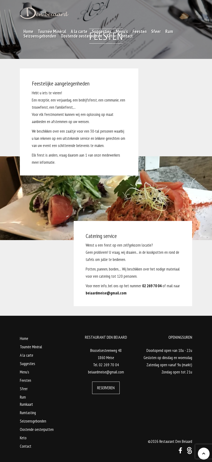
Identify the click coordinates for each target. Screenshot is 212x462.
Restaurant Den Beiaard (175, 441)
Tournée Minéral (31, 346)
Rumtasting (28, 412)
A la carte (26, 355)
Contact (25, 446)
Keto (23, 437)
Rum (23, 397)
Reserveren (106, 387)
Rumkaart (26, 404)
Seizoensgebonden (33, 421)
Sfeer (24, 388)
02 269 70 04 (152, 285)
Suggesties (27, 363)
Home (24, 338)
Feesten (25, 380)
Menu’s (24, 372)
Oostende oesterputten (37, 429)
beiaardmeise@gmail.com (106, 293)
